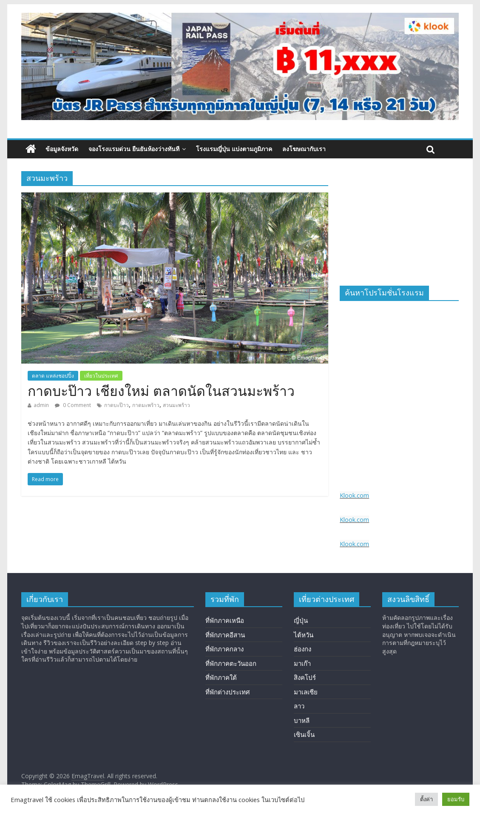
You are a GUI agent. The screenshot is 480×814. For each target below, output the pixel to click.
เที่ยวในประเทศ (101, 375)
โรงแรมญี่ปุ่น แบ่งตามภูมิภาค (234, 149)
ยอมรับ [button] (455, 799)
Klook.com (354, 495)
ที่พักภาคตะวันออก (230, 663)
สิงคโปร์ (305, 677)
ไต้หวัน (303, 635)
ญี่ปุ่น (301, 620)
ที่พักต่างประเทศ (227, 692)
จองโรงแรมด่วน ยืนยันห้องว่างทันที (133, 149)
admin (41, 405)
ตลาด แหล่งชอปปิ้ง (53, 375)
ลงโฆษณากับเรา (304, 149)
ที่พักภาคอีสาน (225, 635)
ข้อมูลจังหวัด (61, 149)
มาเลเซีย (306, 692)
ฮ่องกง (302, 649)
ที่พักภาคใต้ (221, 677)
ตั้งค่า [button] (426, 799)
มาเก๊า (302, 663)
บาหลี (302, 720)
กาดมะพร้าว (145, 405)
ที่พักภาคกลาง (224, 649)
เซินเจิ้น (304, 734)
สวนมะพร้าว (176, 405)
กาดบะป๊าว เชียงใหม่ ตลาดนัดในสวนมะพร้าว (161, 391)
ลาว (299, 706)
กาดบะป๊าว (116, 405)
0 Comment (73, 405)
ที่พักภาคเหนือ (224, 620)
